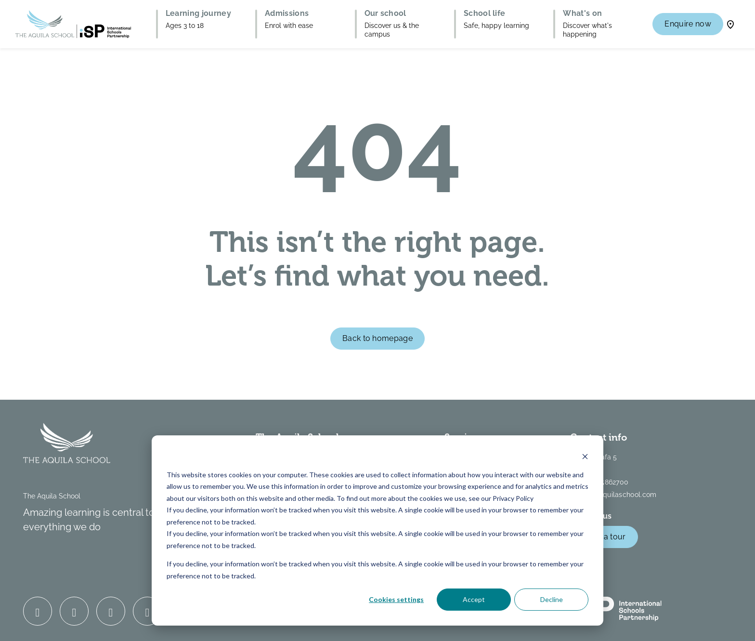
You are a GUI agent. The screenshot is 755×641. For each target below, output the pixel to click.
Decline (551, 599)
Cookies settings (396, 599)
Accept (474, 599)
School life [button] (485, 13)
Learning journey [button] (198, 13)
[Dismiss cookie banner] (585, 456)
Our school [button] (385, 13)
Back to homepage (377, 338)
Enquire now (687, 23)
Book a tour (604, 536)
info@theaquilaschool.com (613, 494)
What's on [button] (582, 13)
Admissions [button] (287, 13)
